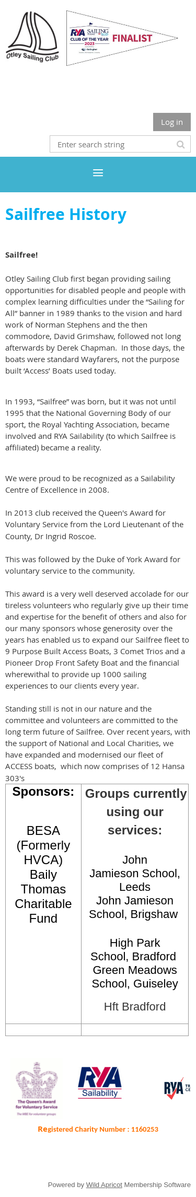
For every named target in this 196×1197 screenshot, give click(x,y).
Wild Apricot (104, 1185)
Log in (172, 122)
